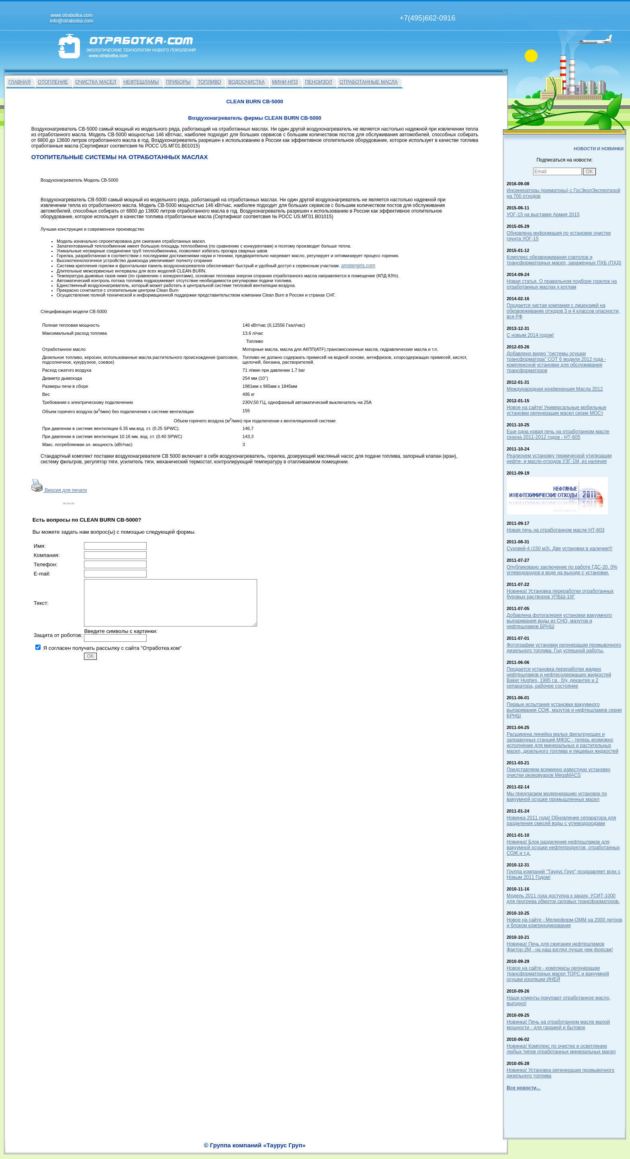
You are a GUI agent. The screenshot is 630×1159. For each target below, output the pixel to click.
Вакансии (310, 1150)
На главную (284, 1150)
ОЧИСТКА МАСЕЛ (95, 82)
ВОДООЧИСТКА (246, 82)
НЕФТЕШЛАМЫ (141, 82)
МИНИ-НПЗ (285, 82)
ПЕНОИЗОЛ (318, 82)
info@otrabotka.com (434, 1142)
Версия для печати (59, 490)
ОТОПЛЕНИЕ (53, 82)
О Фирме (335, 1150)
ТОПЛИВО (209, 82)
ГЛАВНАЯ (19, 82)
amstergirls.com (358, 265)
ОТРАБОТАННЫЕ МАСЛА (369, 82)
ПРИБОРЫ (178, 82)
